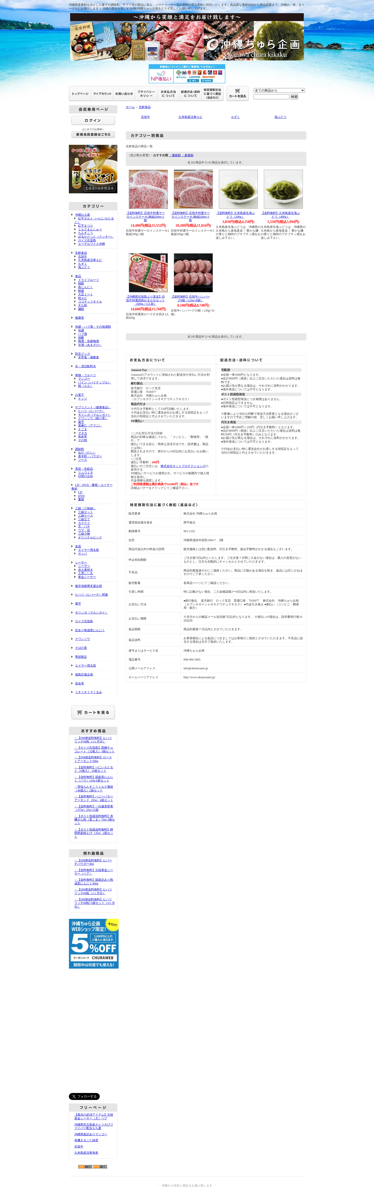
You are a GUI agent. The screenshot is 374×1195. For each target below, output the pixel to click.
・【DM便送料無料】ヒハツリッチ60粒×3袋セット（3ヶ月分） (94, 903)
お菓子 (79, 395)
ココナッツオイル (90, 301)
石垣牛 (82, 256)
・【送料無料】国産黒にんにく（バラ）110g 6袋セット (93, 778)
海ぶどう (84, 267)
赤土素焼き (85, 570)
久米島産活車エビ (90, 260)
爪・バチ (84, 526)
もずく (82, 263)
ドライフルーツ (88, 280)
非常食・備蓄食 (88, 357)
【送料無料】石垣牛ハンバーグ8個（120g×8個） (190, 298)
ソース (82, 460)
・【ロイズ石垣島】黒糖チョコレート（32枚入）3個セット (94, 749)
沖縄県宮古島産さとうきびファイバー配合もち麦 (93, 1126)
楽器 (78, 546)
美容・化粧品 (84, 468)
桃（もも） (85, 386)
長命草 (82, 436)
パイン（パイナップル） (94, 382)
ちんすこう (85, 233)
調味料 (79, 449)
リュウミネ (85, 472)
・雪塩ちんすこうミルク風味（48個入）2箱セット (93, 788)
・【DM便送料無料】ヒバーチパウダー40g (93, 862)
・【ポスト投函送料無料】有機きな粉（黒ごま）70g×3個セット (94, 819)
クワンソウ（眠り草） (93, 418)
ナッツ (82, 398)
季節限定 (81, 657)
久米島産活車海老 (86, 1152)
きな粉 (82, 305)
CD (80, 492)
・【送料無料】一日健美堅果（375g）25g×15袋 (93, 808)
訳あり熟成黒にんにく (90, 630)
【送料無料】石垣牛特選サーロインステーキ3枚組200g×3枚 (190, 216)
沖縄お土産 (82, 214)
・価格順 (175, 155)
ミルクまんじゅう (90, 229)
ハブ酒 (82, 334)
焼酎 (81, 337)
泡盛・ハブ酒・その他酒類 (93, 326)
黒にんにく (85, 287)
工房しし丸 (85, 573)
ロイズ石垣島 (87, 240)
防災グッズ (82, 354)
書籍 (81, 499)
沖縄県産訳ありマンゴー (90, 1134)
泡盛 (81, 330)
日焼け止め (85, 476)
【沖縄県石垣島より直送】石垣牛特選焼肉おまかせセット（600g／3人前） (145, 300)
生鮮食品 (81, 253)
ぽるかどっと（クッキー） (96, 236)
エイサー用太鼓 (88, 550)
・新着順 (187, 155)
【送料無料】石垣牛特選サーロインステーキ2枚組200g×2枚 (145, 216)
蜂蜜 (81, 291)
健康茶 (79, 317)
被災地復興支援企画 (88, 586)
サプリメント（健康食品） (93, 407)
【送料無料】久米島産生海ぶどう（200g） (235, 214)
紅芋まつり (85, 225)
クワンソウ (82, 639)
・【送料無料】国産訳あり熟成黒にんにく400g (93, 881)
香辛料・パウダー (90, 456)
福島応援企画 (84, 674)
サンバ (82, 553)
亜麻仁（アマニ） (90, 425)
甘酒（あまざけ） (90, 345)
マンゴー (84, 378)
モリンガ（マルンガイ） (94, 414)
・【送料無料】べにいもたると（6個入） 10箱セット (93, 769)
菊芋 (81, 422)
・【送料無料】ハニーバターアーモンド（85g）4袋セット (93, 798)
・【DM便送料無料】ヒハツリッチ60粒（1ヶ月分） (93, 739)
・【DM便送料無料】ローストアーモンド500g (93, 759)
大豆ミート (85, 294)
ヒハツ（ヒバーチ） (91, 411)
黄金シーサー (87, 577)
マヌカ (82, 433)
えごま (82, 429)
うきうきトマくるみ (88, 692)
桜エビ (82, 298)
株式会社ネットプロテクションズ (183, 466)
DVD (81, 496)
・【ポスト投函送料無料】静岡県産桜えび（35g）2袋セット (93, 833)
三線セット (85, 512)
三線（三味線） (85, 508)
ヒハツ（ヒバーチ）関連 (91, 594)
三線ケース (85, 515)
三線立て (84, 519)
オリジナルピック (90, 537)
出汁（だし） (87, 452)
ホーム (130, 107)
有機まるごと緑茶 (86, 1140)
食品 (78, 276)
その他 (82, 440)
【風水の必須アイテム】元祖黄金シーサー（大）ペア (93, 1116)
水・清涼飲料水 (85, 366)
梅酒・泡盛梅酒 (88, 341)
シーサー (81, 562)
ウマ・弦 (84, 530)
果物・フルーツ (85, 375)
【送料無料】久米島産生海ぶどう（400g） (280, 214)
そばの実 (81, 648)
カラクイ (84, 523)
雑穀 (81, 283)
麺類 (81, 309)
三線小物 (84, 533)
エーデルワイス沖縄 (91, 244)
